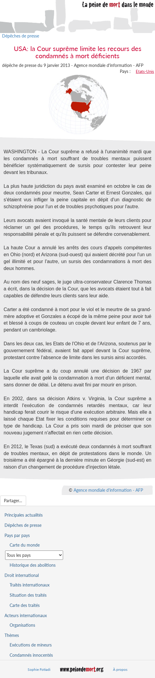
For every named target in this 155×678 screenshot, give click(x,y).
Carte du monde (25, 545)
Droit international (22, 575)
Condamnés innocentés (31, 655)
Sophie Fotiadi (39, 669)
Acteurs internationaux (26, 615)
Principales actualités (24, 515)
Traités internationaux (30, 584)
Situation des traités (28, 595)
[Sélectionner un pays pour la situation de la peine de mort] (34, 555)
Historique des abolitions (33, 565)
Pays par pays (17, 535)
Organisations (22, 625)
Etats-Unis (145, 71)
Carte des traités (25, 605)
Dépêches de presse (20, 35)
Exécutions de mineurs (31, 644)
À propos (120, 669)
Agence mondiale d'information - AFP (108, 490)
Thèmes (12, 635)
